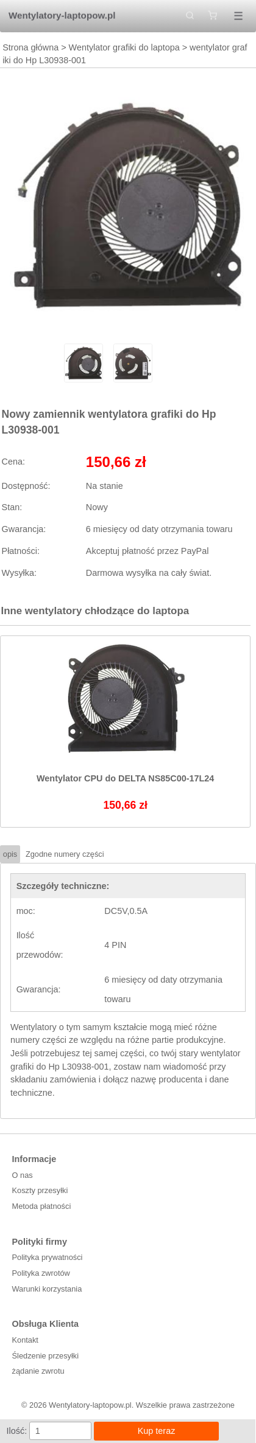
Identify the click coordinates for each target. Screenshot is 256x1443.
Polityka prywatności (47, 1257)
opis (10, 854)
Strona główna (30, 47)
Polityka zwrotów (41, 1273)
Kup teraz (157, 1431)
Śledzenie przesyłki (45, 1355)
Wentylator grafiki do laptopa (124, 47)
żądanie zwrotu (38, 1371)
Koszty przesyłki (40, 1190)
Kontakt (25, 1339)
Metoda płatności (41, 1206)
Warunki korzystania (47, 1288)
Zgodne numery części (65, 854)
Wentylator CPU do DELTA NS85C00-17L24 (125, 778)
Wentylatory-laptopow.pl (62, 15)
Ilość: (17, 1431)
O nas (22, 1175)
